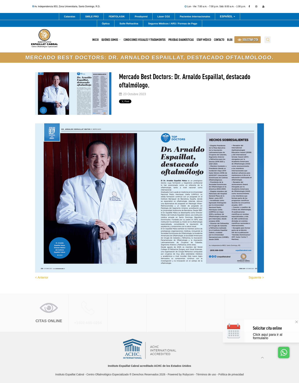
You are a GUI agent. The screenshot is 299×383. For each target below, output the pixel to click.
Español (227, 17)
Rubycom (188, 374)
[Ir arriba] (262, 357)
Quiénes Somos (109, 39)
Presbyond (141, 16)
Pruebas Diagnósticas (181, 39)
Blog (229, 39)
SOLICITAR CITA (248, 39)
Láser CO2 (164, 16)
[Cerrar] (296, 322)
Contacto (219, 39)
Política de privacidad (231, 374)
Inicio (95, 39)
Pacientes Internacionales (195, 16)
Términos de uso (206, 374)
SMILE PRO (92, 16)
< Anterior (41, 277)
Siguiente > (256, 277)
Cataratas (69, 16)
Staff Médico (204, 39)
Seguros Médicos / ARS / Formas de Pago (172, 23)
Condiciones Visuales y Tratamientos (145, 39)
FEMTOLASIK (117, 16)
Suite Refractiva (128, 23)
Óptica (105, 23)
